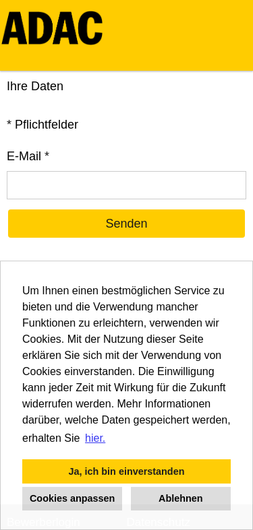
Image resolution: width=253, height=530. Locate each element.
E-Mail (28, 156)
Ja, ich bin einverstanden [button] (127, 471)
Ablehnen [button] (181, 498)
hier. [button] (95, 438)
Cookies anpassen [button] (72, 498)
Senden (126, 223)
